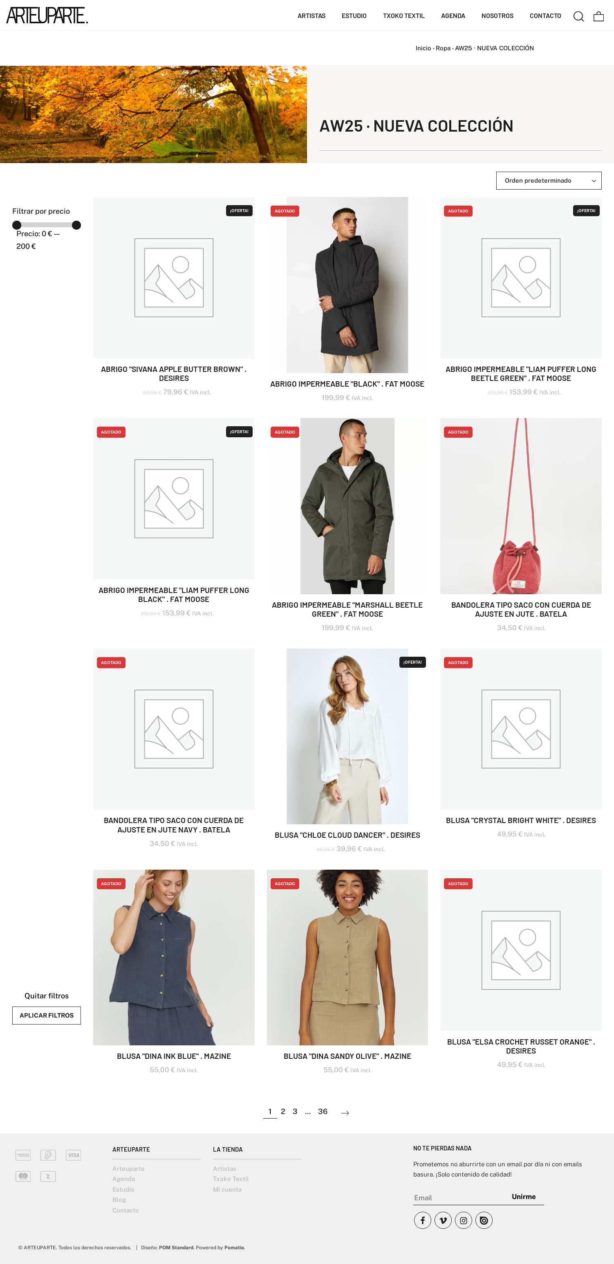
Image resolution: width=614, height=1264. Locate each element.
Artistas (224, 1168)
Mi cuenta (227, 1189)
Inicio (423, 48)
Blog (119, 1199)
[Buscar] (578, 15)
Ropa (443, 48)
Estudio (123, 1189)
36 (322, 1111)
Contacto (125, 1210)
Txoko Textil (231, 1178)
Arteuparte (128, 1168)
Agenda (123, 1178)
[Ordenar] (549, 181)
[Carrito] (598, 15)
